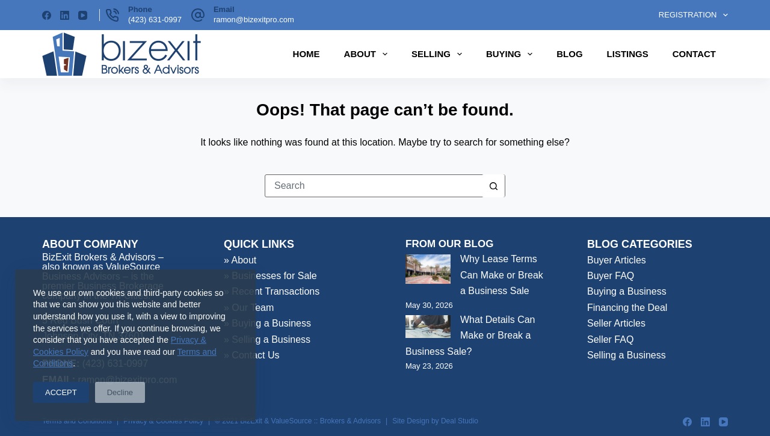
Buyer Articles (616, 260)
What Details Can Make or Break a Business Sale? (470, 336)
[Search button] (493, 185)
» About (240, 260)
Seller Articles (616, 323)
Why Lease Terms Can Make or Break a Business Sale (501, 275)
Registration (693, 15)
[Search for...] (373, 185)
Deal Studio (459, 421)
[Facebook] (46, 15)
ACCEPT (61, 392)
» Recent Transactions (271, 291)
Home (306, 54)
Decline (120, 392)
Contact (694, 54)
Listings (627, 54)
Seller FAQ (610, 339)
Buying (511, 54)
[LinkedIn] (64, 15)
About (368, 54)
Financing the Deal (627, 307)
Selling (439, 54)
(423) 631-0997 (155, 19)
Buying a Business (627, 291)
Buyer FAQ (610, 276)
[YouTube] (82, 15)
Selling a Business (626, 355)
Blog (569, 54)
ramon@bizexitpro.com (254, 19)
